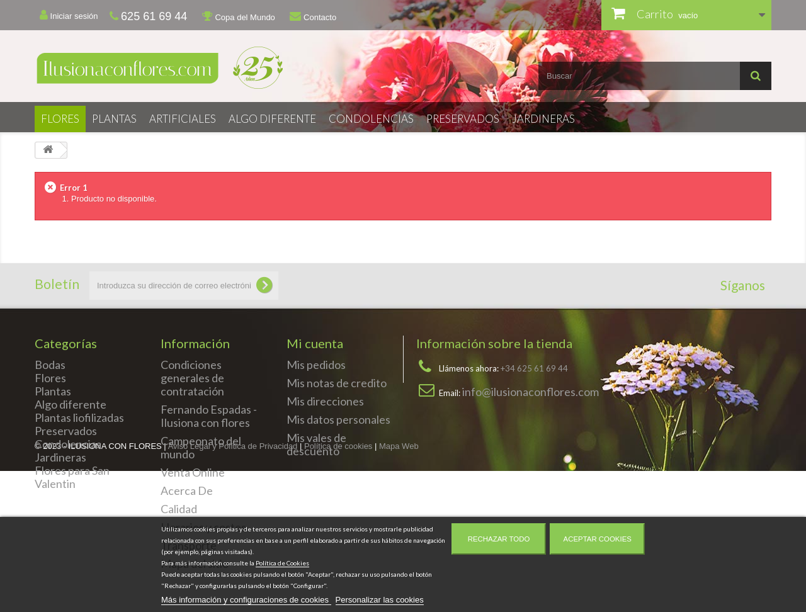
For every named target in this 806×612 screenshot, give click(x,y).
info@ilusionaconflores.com (530, 392)
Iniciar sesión (69, 15)
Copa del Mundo (238, 16)
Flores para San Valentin (72, 476)
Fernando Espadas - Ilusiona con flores (209, 415)
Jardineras (543, 118)
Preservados (462, 118)
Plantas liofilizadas (79, 417)
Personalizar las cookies (380, 599)
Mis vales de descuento (316, 444)
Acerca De (187, 490)
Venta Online (193, 472)
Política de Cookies (282, 563)
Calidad (179, 509)
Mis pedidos (316, 364)
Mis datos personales (338, 419)
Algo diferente (272, 118)
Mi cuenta (315, 343)
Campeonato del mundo (201, 447)
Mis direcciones (325, 401)
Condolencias (371, 118)
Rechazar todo (499, 539)
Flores (60, 118)
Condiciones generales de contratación (192, 378)
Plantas (114, 118)
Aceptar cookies (598, 539)
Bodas (50, 364)
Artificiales (182, 118)
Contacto (313, 16)
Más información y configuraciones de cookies (246, 599)
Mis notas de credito (337, 383)
